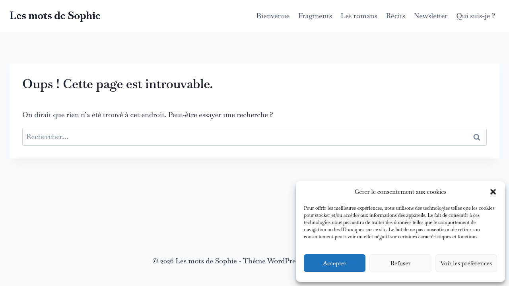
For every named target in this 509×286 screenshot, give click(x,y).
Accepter (335, 263)
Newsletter (431, 15)
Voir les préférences (466, 263)
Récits (395, 15)
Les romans (359, 15)
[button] (493, 192)
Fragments (315, 15)
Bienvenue (273, 15)
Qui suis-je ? (475, 15)
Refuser (400, 263)
